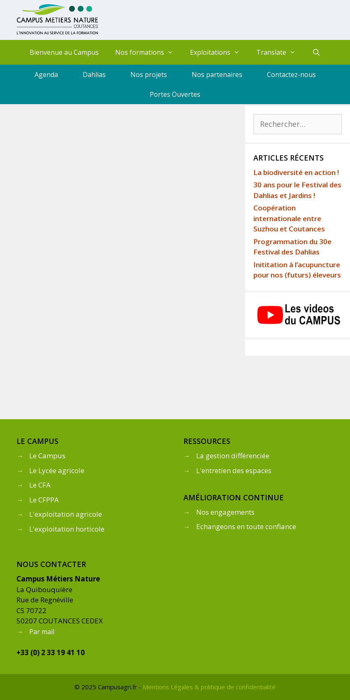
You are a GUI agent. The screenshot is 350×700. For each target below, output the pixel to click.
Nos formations (148, 52)
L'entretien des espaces (233, 470)
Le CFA (40, 485)
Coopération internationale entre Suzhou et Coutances (289, 218)
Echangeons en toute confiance (246, 526)
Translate (280, 52)
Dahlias (94, 74)
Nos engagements (225, 512)
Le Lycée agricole (56, 470)
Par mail (41, 631)
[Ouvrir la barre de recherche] (316, 52)
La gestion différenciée (232, 455)
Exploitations (219, 52)
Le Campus (47, 455)
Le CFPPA (44, 499)
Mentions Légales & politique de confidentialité (209, 687)
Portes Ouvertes (175, 94)
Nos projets (148, 74)
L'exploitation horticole (66, 529)
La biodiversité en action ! (296, 172)
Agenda (46, 74)
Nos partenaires (217, 74)
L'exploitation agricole (65, 514)
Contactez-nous (291, 74)
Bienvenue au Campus (64, 52)
